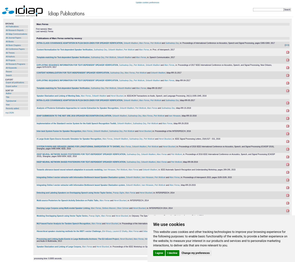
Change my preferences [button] (196, 252)
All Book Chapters (13, 45)
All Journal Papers (13, 38)
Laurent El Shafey (120, 231)
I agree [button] (159, 252)
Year (8, 105)
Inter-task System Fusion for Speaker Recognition (59, 131)
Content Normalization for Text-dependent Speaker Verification (65, 50)
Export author (11, 86)
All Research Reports (15, 30)
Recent (9, 72)
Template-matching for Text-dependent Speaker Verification (63, 57)
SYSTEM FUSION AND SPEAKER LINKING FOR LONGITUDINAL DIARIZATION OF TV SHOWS (78, 147)
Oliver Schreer (123, 208)
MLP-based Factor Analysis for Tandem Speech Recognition (63, 224)
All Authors (10, 57)
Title (7, 97)
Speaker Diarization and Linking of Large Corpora (59, 247)
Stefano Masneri (109, 208)
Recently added (12, 108)
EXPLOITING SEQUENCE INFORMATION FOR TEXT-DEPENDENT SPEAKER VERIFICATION (77, 65)
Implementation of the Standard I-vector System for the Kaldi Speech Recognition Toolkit (76, 123)
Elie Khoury (107, 231)
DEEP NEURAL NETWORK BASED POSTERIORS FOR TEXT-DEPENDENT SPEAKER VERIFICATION (81, 154)
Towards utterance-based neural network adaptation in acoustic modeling (70, 170)
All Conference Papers (15, 49)
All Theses (10, 53)
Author (8, 93)
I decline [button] (172, 252)
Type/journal (11, 101)
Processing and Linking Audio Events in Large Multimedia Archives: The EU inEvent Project (78, 239)
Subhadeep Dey (172, 43)
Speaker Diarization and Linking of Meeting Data (58, 96)
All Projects (10, 60)
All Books (10, 42)
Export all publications (15, 83)
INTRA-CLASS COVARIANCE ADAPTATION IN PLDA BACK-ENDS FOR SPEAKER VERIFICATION (79, 43)
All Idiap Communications (16, 34)
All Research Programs (15, 64)
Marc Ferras (144, 43)
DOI (287, 45)
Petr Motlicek (155, 43)
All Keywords (11, 68)
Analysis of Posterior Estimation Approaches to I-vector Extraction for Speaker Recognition (78, 108)
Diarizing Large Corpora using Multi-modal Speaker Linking (63, 208)
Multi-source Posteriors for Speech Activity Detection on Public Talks (67, 200)
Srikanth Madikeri (131, 43)
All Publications (12, 27)
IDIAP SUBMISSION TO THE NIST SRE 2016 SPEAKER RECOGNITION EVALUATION (74, 116)
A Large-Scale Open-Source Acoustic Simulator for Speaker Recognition (69, 139)
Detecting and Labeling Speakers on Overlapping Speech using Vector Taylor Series (74, 193)
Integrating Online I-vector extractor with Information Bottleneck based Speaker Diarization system (81, 177)
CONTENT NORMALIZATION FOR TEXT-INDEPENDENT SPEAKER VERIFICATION (73, 73)
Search (9, 75)
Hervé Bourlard (117, 96)
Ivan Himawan (175, 116)
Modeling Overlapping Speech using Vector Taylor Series (62, 216)
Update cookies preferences (147, 3)
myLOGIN (9, 113)
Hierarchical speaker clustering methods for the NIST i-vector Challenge (69, 231)
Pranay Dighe (118, 193)
